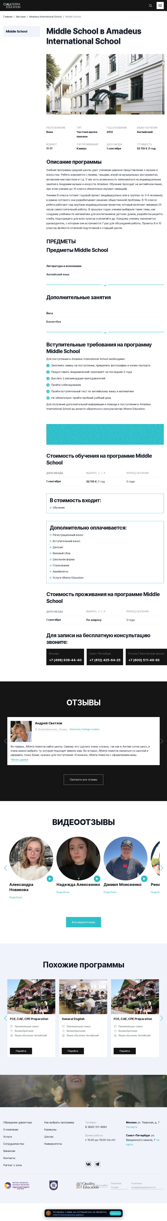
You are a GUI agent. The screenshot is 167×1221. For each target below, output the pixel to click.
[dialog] (84, 1213)
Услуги (7, 1154)
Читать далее (19, 778)
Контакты (9, 1176)
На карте (131, 1145)
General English (73, 1037)
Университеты (53, 1162)
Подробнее (15, 915)
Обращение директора (17, 1140)
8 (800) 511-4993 (96, 1145)
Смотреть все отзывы (83, 797)
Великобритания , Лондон (52, 747)
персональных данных (72, 1214)
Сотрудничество (13, 1162)
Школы (48, 1154)
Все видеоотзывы (83, 940)
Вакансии (9, 1169)
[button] (161, 759)
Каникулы (50, 1147)
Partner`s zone (12, 1183)
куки (55, 1214)
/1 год (95, 499)
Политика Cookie (116, 1203)
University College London (84, 747)
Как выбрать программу (59, 1140)
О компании (10, 1147)
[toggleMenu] (160, 5)
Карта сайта (101, 1203)
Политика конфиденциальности (143, 1203)
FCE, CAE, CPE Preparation (29, 1037)
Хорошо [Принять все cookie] (115, 1213)
